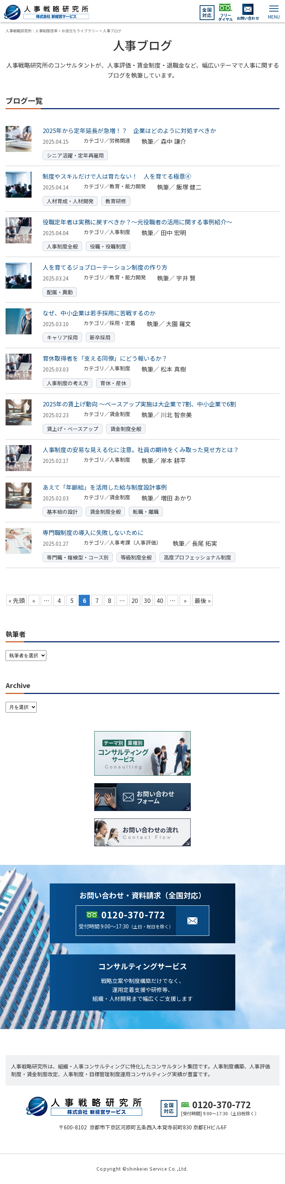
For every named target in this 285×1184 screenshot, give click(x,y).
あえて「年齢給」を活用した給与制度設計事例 (105, 487)
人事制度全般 (62, 246)
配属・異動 (60, 292)
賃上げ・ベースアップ (72, 428)
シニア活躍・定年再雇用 (75, 155)
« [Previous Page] (33, 600)
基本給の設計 (62, 511)
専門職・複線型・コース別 (78, 557)
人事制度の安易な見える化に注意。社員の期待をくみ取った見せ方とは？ (141, 449)
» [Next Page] (185, 600)
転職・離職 (146, 511)
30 (147, 600)
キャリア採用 (62, 337)
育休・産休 (113, 383)
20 (134, 600)
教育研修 (115, 201)
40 (160, 600)
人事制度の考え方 (67, 383)
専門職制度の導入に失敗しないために (93, 532)
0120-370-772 (133, 914)
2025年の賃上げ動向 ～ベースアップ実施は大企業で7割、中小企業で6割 (139, 403)
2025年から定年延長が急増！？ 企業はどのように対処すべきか (129, 130)
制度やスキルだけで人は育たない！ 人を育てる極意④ (117, 176)
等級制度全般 (136, 557)
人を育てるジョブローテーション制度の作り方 (105, 267)
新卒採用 (100, 337)
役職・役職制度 (108, 246)
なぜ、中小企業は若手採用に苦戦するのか (99, 312)
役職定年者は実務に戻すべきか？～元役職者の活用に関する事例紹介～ (137, 221)
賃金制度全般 (125, 428)
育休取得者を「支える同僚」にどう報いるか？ (105, 358)
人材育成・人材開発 (70, 201)
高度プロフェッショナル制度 (197, 557)
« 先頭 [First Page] (17, 600)
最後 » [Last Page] (202, 600)
